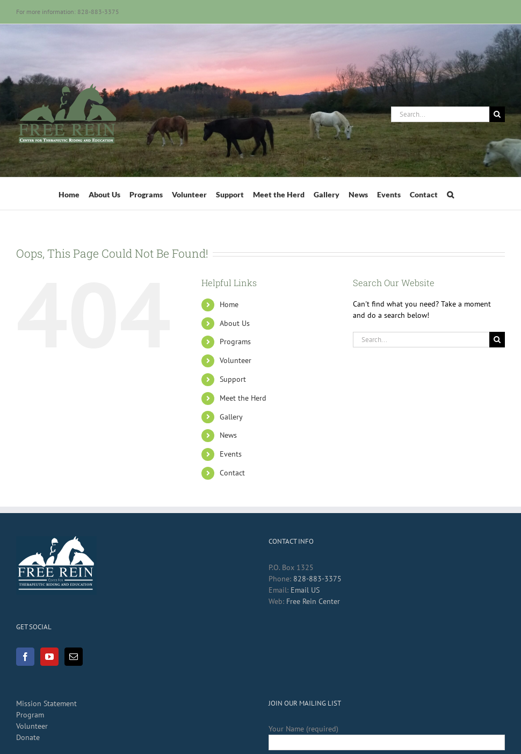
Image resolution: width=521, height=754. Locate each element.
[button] (450, 193)
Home (229, 304)
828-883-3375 (317, 579)
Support (233, 379)
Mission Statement (46, 703)
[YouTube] (49, 657)
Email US (305, 590)
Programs (235, 341)
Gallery (231, 417)
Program (30, 715)
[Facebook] (25, 657)
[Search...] (440, 114)
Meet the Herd (243, 398)
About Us (235, 323)
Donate (28, 737)
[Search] (497, 114)
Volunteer (235, 360)
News (228, 435)
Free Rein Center (313, 601)
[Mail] (73, 657)
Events (231, 454)
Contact (232, 473)
